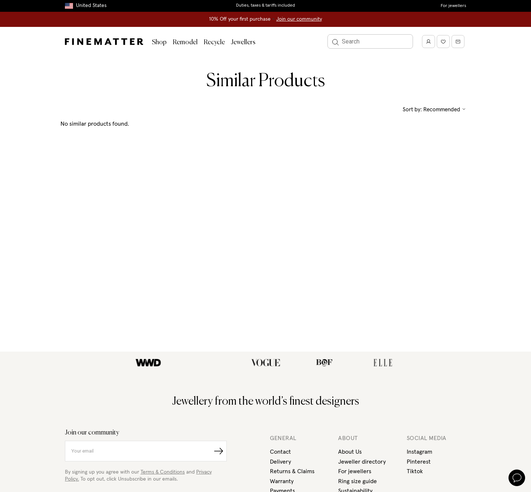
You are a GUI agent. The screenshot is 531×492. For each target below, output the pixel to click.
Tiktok (415, 471)
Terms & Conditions (162, 472)
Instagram (419, 452)
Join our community (299, 19)
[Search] (370, 41)
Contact (280, 452)
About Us (350, 452)
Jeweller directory (362, 462)
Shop (159, 42)
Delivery (280, 462)
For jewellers (453, 6)
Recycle (214, 42)
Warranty (282, 481)
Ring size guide (357, 481)
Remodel (185, 42)
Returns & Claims (292, 471)
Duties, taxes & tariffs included (265, 5)
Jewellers (243, 42)
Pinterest (419, 462)
